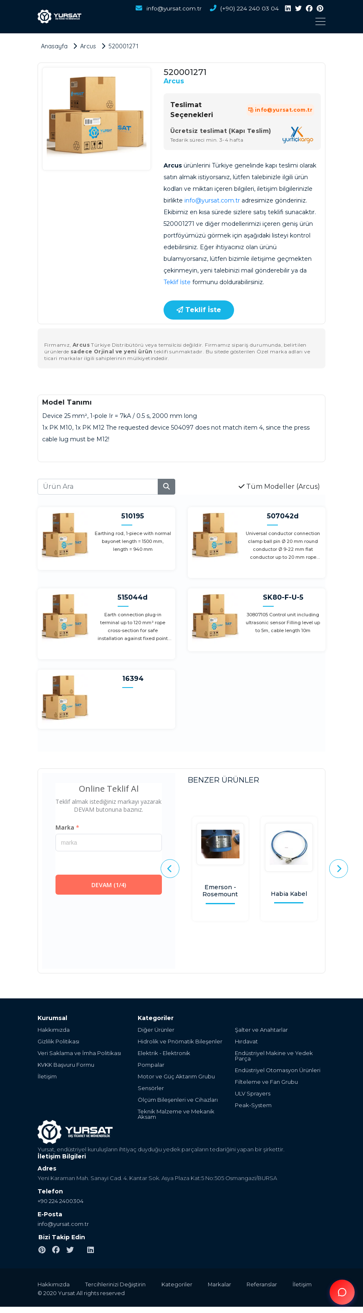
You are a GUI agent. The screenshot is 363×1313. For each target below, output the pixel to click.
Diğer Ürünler (156, 1029)
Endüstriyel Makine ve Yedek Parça (274, 1055)
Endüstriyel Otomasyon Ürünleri (277, 1070)
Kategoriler (179, 1283)
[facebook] (309, 9)
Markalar (223, 1283)
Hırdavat (246, 1041)
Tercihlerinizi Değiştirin (116, 1283)
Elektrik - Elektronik (164, 1052)
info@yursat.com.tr (167, 9)
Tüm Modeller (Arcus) (279, 486)
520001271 (126, 46)
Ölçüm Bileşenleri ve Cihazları (178, 1099)
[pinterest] (320, 9)
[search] (166, 486)
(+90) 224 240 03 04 (244, 9)
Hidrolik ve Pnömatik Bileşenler (180, 1041)
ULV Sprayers (252, 1093)
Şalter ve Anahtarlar (261, 1029)
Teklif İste (177, 281)
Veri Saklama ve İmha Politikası (79, 1052)
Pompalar (151, 1064)
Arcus (174, 81)
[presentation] (170, 868)
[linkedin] (288, 9)
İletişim (47, 1076)
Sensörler (151, 1087)
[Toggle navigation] (206, 21)
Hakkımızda (54, 1029)
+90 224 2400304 (60, 1200)
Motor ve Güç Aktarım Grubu (176, 1076)
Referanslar (267, 1283)
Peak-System (253, 1105)
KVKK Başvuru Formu (66, 1064)
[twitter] (298, 9)
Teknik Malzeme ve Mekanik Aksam (176, 1113)
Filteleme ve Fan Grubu (266, 1081)
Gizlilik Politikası (58, 1041)
